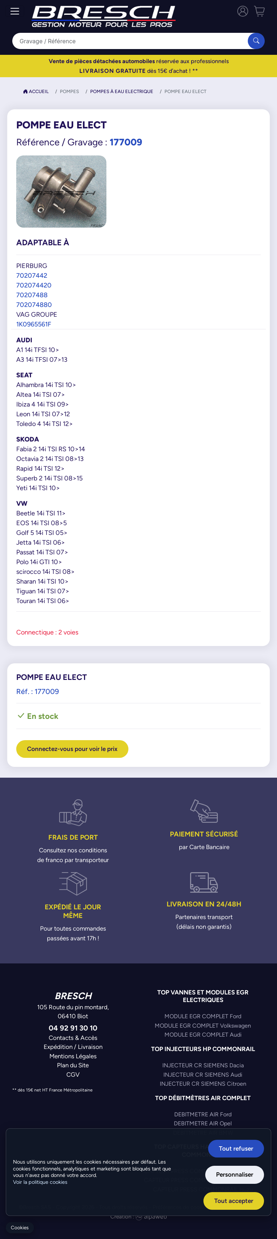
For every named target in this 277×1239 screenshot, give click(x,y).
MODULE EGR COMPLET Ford (202, 1016)
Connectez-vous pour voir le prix (72, 748)
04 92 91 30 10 (73, 1028)
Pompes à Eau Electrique (121, 91)
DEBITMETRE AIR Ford (203, 1114)
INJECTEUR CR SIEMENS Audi (202, 1074)
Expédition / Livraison (73, 1046)
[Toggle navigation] (14, 11)
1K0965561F (33, 324)
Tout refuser (236, 1148)
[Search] (134, 41)
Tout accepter (233, 1200)
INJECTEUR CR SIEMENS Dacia (203, 1065)
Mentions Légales (73, 1056)
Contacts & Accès (73, 1037)
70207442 (31, 275)
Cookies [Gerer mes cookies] (19, 1227)
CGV (73, 1074)
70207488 (32, 295)
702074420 (34, 285)
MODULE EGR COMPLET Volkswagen (203, 1025)
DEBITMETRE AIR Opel (203, 1123)
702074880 (34, 304)
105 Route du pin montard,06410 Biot (73, 1011)
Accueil (36, 91)
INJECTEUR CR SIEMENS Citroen (203, 1083)
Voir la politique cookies (40, 1182)
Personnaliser (234, 1174)
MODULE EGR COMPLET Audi (203, 1034)
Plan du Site (73, 1065)
